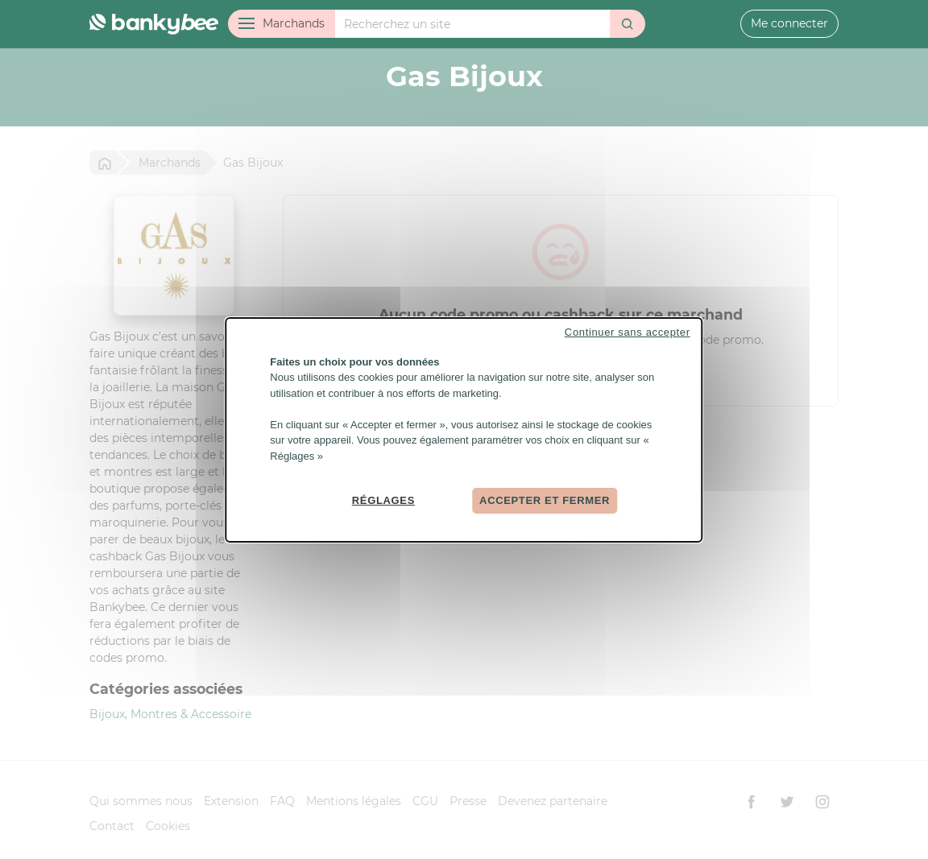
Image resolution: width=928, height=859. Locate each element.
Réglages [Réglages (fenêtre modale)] (383, 500)
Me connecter (789, 23)
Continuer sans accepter (627, 331)
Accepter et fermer (544, 500)
